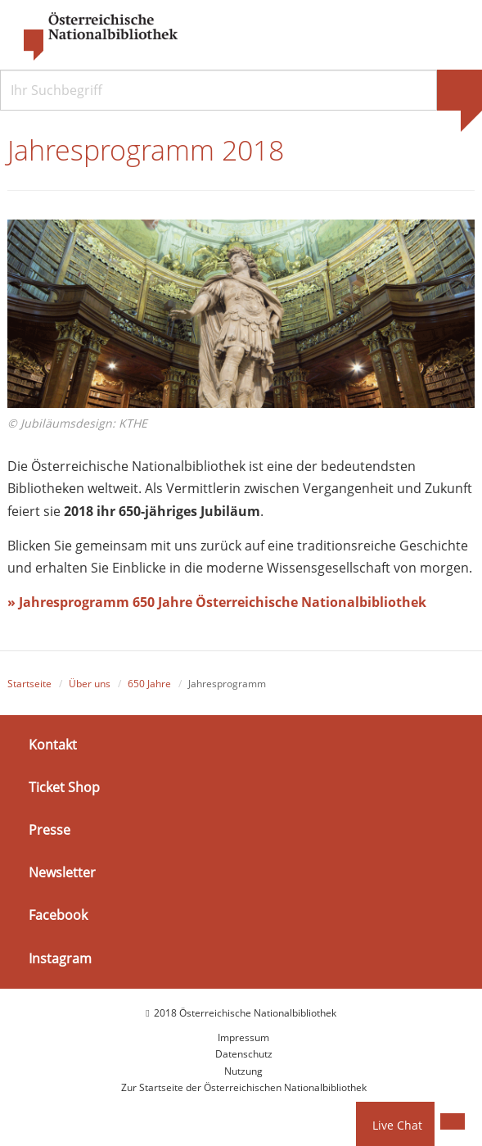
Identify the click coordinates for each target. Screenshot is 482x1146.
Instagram (60, 958)
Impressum (243, 1037)
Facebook (58, 915)
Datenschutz (244, 1054)
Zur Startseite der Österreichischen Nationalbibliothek (244, 1087)
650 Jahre (149, 684)
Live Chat (397, 1125)
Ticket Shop (64, 787)
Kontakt (53, 744)
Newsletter (62, 872)
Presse (49, 830)
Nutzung (243, 1071)
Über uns (89, 684)
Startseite (29, 684)
